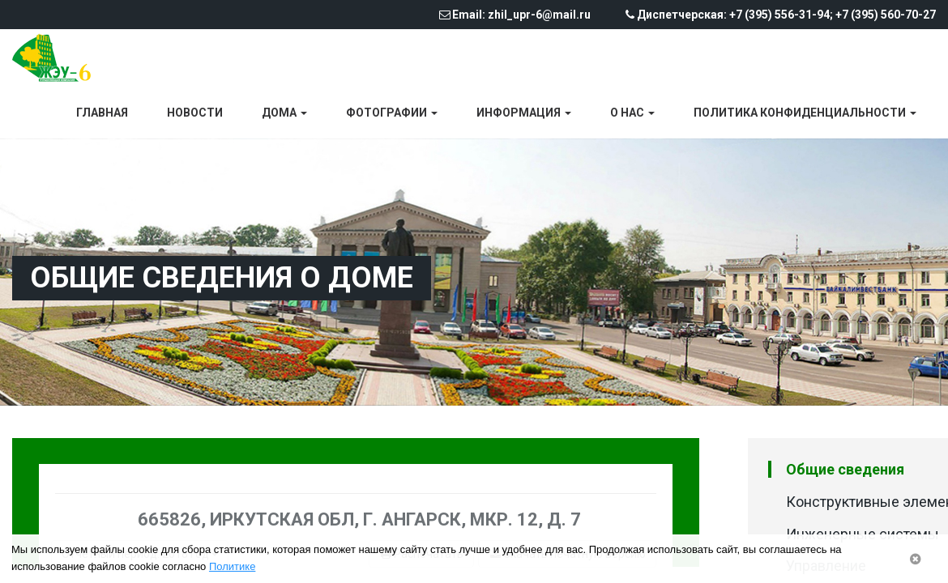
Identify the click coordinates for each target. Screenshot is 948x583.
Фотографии (392, 112)
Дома (284, 112)
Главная (102, 112)
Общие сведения (845, 469)
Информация (523, 112)
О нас (632, 112)
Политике (232, 566)
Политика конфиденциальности (805, 112)
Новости (195, 112)
